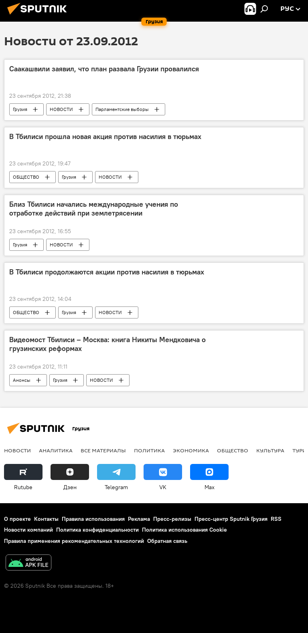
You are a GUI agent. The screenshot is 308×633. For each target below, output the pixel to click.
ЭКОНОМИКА (191, 450)
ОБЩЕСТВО (26, 177)
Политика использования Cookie (184, 529)
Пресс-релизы (172, 518)
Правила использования (93, 518)
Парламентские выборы (122, 109)
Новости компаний (28, 529)
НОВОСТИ (61, 109)
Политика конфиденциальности (97, 529)
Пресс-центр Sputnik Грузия (231, 518)
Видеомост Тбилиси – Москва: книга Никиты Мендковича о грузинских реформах (107, 344)
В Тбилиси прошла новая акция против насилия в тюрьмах (105, 136)
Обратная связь (167, 540)
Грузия (20, 109)
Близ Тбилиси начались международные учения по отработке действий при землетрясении (93, 209)
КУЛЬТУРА (270, 450)
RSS (276, 518)
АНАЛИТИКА (56, 450)
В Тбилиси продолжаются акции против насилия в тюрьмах (106, 272)
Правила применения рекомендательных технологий (74, 540)
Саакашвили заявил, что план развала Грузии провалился (104, 69)
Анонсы (21, 380)
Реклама (139, 518)
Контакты (46, 518)
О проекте (17, 518)
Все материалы (103, 450)
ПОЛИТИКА (149, 450)
